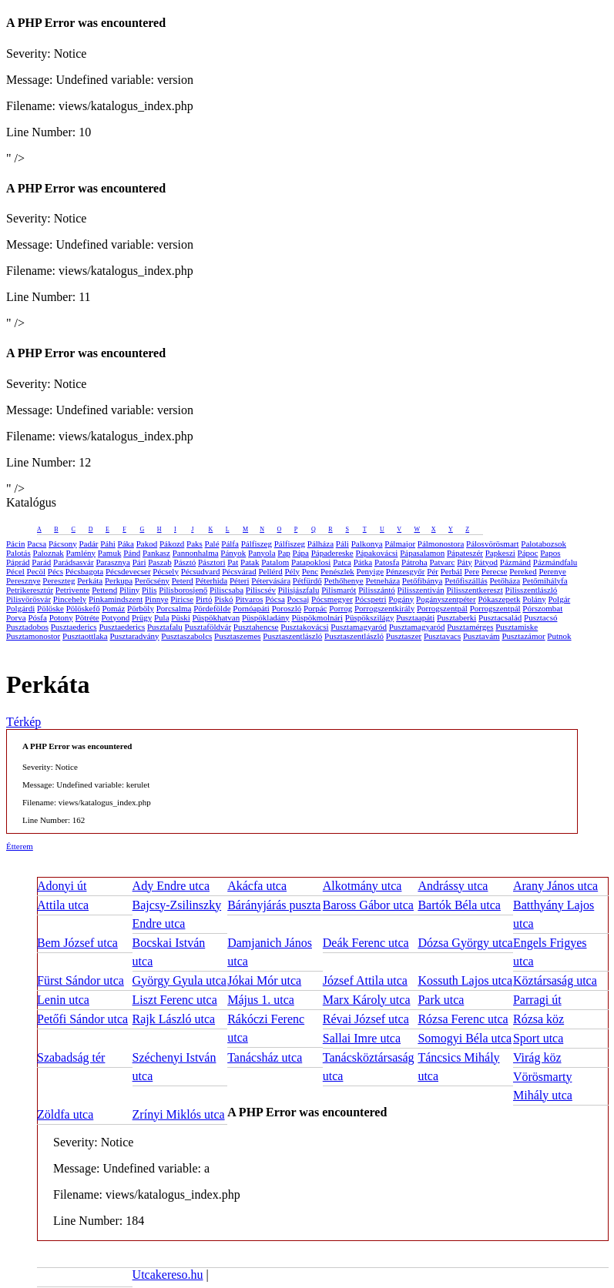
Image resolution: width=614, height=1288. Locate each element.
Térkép (23, 721)
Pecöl (36, 571)
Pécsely (166, 571)
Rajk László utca (174, 1018)
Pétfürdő (307, 580)
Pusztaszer (403, 636)
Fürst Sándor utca (80, 980)
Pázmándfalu (555, 562)
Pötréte (87, 617)
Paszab (160, 562)
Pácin (15, 543)
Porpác (315, 608)
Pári (139, 562)
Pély (292, 571)
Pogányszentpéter (446, 599)
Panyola (261, 552)
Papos (550, 552)
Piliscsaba (226, 589)
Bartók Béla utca (459, 905)
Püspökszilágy (369, 617)
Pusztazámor (523, 636)
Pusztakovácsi (304, 626)
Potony (61, 617)
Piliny (129, 589)
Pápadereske (332, 552)
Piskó (223, 599)
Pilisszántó (376, 589)
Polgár (559, 599)
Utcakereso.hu (168, 1274)
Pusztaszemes (237, 636)
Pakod (147, 543)
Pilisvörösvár (28, 599)
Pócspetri (371, 599)
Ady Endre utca (171, 885)
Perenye (552, 571)
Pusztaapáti (415, 617)
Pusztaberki (456, 617)
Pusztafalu (165, 626)
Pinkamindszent (116, 599)
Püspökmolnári (317, 617)
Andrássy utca (453, 885)
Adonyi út (61, 885)
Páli (342, 543)
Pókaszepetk (499, 599)
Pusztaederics (74, 626)
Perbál (451, 571)
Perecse (494, 571)
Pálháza (320, 543)
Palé (212, 543)
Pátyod (486, 562)
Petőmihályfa (545, 580)
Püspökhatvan (216, 617)
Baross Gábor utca (368, 905)
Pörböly (140, 608)
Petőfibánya (422, 580)
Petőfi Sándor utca (82, 1018)
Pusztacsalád (500, 617)
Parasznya (113, 562)
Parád (41, 562)
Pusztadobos (27, 626)
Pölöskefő (83, 608)
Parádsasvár (73, 562)
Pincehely (69, 599)
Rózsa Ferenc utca (463, 1018)
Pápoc (528, 552)
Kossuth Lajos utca (465, 980)
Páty (464, 562)
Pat (232, 562)
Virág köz (537, 1057)
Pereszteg (58, 580)
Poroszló (287, 608)
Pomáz (113, 608)
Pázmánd (515, 562)
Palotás (18, 552)
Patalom (275, 562)
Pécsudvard (200, 571)
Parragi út (537, 999)
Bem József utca (77, 942)
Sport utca (538, 1038)
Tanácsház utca (264, 1057)
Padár (88, 543)
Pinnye (157, 599)
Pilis (149, 589)
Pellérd (271, 571)
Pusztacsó (540, 617)
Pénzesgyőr (405, 571)
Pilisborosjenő (183, 589)
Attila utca (63, 905)
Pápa (301, 552)
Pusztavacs (442, 636)
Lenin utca (63, 999)
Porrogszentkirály (384, 608)
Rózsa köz (538, 1018)
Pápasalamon (422, 552)
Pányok (233, 552)
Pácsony (63, 543)
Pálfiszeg (256, 543)
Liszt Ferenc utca (175, 999)
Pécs (55, 571)
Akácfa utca (257, 885)
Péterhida (212, 580)
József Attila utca (365, 980)
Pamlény (81, 552)
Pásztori (211, 562)
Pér (432, 571)
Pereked (522, 571)
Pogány (401, 599)
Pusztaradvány (134, 636)
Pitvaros (249, 599)
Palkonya (367, 543)
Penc (310, 571)
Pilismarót (338, 589)
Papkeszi (500, 552)
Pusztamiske (516, 626)
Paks (194, 543)
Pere (472, 571)
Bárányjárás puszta (273, 905)
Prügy (142, 617)
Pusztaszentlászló (292, 636)
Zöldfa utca (65, 1114)
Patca (342, 562)
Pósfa (37, 617)
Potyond (115, 617)
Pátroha (414, 562)
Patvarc (442, 562)
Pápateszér (465, 552)
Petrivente (72, 589)
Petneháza (383, 580)
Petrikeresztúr (29, 589)
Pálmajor (399, 543)
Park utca (441, 999)
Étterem (19, 846)
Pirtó (204, 599)
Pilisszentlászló (531, 589)
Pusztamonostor (33, 636)
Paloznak (48, 552)
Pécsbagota (84, 571)
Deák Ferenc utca (366, 942)
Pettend (104, 589)
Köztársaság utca (555, 980)
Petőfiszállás (466, 580)
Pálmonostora (441, 543)
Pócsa (275, 599)
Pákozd (171, 543)
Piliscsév (261, 589)
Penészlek (337, 571)
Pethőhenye (343, 580)
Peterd (182, 580)
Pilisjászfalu (299, 589)
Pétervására (270, 580)
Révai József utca (366, 1018)
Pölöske (50, 608)
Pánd (131, 552)
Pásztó (185, 562)
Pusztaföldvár (208, 626)
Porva (16, 617)
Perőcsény (152, 580)
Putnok (559, 636)
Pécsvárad (239, 571)
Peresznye (23, 580)
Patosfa (386, 562)
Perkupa (119, 580)
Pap (283, 552)
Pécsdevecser (128, 571)
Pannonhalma (196, 552)
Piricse (181, 599)
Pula (161, 617)
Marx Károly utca (367, 999)
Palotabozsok (543, 543)
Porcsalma (174, 608)
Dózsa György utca (465, 942)
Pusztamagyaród (358, 626)
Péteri (240, 580)
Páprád (18, 562)
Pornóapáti (251, 608)
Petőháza (505, 580)
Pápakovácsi (376, 552)
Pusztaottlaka (85, 636)
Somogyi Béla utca (465, 1038)
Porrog (340, 608)
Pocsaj (298, 599)
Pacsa (36, 543)
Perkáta (89, 580)
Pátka (363, 562)
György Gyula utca (179, 980)
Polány (534, 599)
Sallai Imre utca (362, 1038)
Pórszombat (542, 608)
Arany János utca (555, 885)
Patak (249, 562)
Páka (126, 543)
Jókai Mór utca (264, 980)
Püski (180, 617)
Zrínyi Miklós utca (179, 1114)
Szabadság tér (71, 1057)
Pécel (15, 571)
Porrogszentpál (442, 608)
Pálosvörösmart (492, 543)
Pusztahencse (256, 626)
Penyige (370, 571)
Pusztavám (481, 636)
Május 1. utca (260, 999)
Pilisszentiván (421, 589)
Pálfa (230, 543)
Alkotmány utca (362, 885)
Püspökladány (266, 617)
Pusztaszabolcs (186, 636)
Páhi (108, 543)
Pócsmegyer (332, 599)
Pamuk (110, 552)
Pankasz (156, 552)
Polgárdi (20, 608)
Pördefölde (211, 608)
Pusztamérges (470, 626)
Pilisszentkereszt (474, 589)
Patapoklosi (310, 562)
